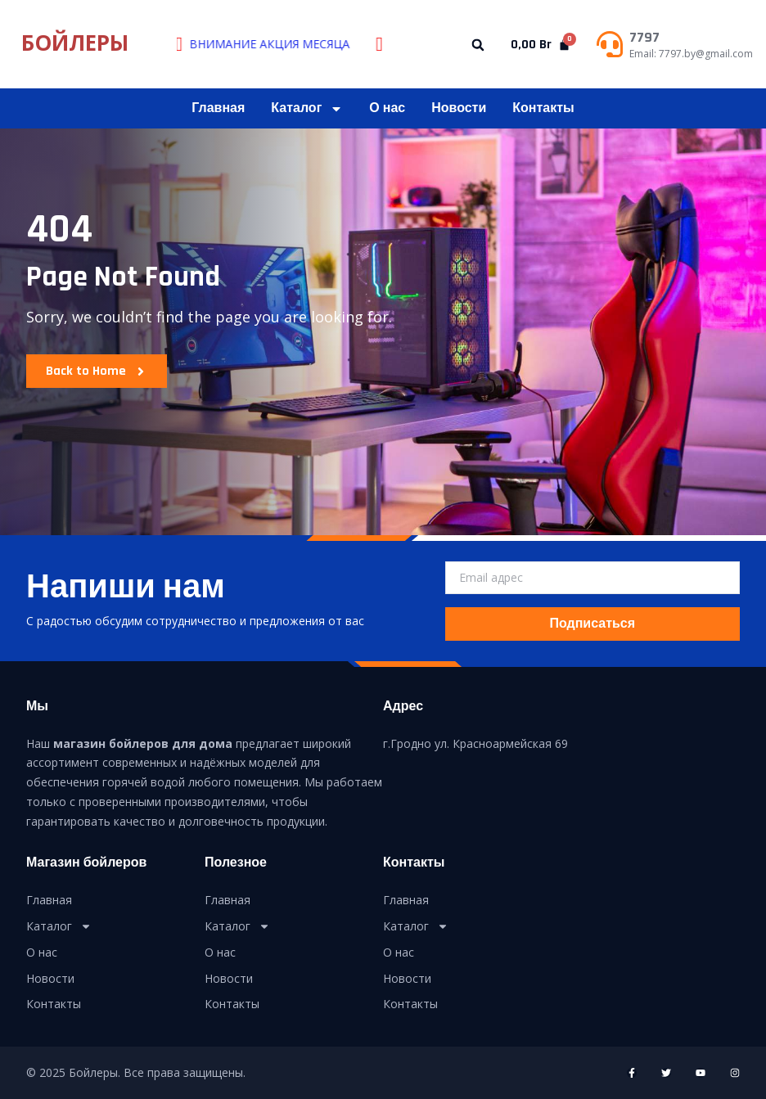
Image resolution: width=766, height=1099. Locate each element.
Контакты (543, 108)
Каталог (307, 108)
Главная (218, 108)
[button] (478, 45)
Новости (458, 108)
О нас (387, 108)
